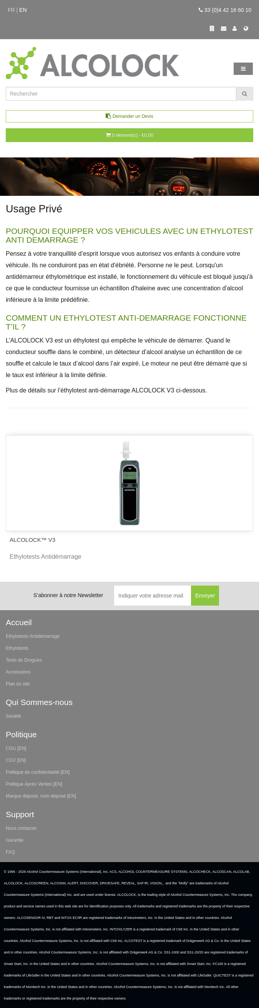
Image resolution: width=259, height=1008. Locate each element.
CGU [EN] (16, 748)
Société (13, 716)
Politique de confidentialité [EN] (38, 772)
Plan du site (18, 684)
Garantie (14, 840)
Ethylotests (17, 648)
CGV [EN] (16, 760)
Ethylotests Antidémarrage (33, 636)
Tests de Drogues (24, 660)
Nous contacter (21, 828)
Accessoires (18, 672)
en (23, 10)
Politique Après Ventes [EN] (34, 784)
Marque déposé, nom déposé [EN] (41, 796)
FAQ (10, 852)
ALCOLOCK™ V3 (32, 539)
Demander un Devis (129, 116)
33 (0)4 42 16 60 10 (225, 10)
